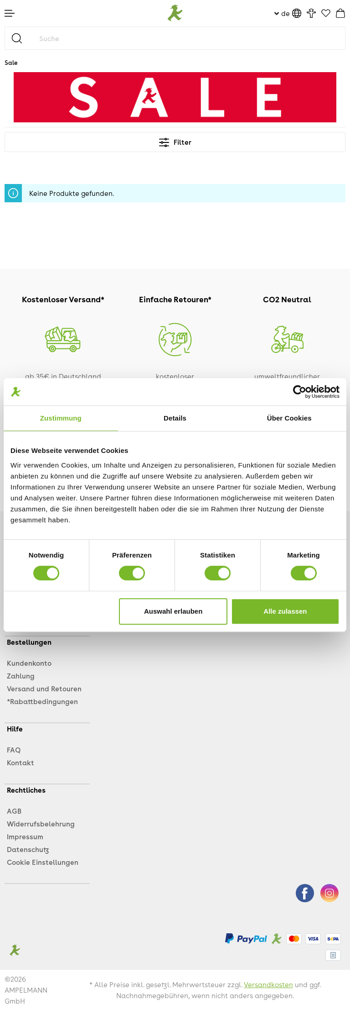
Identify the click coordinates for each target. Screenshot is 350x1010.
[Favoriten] (326, 13)
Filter (175, 142)
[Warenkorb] (340, 13)
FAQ (14, 749)
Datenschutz (28, 849)
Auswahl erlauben (173, 611)
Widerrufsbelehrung (41, 823)
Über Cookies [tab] (289, 418)
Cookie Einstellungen (42, 862)
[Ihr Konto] (311, 13)
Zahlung (21, 675)
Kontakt (20, 762)
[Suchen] (20, 38)
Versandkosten (268, 984)
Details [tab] (175, 418)
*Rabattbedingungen (42, 701)
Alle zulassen (285, 611)
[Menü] (10, 13)
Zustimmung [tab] (61, 418)
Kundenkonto (29, 663)
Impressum (25, 836)
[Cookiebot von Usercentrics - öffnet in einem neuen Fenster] (300, 392)
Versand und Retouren (44, 688)
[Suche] (190, 38)
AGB (14, 810)
